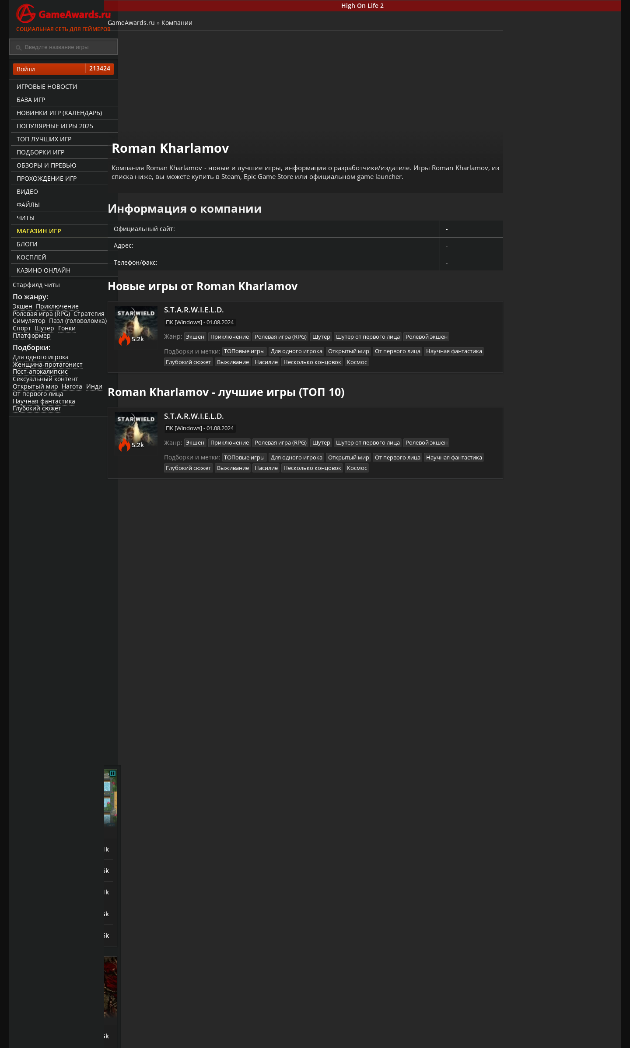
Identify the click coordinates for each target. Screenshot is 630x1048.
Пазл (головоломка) (79, 323)
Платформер (32, 337)
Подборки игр (39, 153)
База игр (29, 101)
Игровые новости (45, 88)
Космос (434, 357)
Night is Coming (524, 395)
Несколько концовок (389, 357)
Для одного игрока (41, 360)
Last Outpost (519, 440)
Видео (26, 193)
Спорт (22, 330)
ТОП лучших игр (42, 140)
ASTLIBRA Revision (528, 611)
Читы (24, 219)
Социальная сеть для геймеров (63, 16)
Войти (63, 70)
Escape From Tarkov (530, 831)
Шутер (46, 330)
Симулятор (29, 323)
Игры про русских (555, 738)
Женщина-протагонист (48, 367)
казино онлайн (42, 271)
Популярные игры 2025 (53, 127)
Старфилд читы (36, 286)
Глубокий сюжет (37, 411)
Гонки (68, 330)
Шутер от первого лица (383, 331)
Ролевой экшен (442, 331)
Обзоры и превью (45, 166)
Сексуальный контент (46, 382)
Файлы (26, 206)
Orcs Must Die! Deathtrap (539, 463)
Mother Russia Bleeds (533, 854)
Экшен (23, 308)
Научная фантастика (44, 404)
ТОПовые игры (256, 346)
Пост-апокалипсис (40, 375)
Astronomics (518, 418)
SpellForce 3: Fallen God (536, 634)
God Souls (514, 565)
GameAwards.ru (146, 24)
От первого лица (38, 397)
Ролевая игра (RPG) (41, 316)
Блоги (25, 245)
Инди (96, 390)
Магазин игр (37, 232)
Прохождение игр (45, 179)
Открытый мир (36, 390)
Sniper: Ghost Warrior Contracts (533, 783)
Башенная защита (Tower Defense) (555, 347)
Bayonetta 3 (518, 588)
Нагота (73, 390)
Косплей (30, 258)
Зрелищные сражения (555, 545)
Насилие (342, 357)
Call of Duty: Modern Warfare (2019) (531, 807)
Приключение (58, 308)
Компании (191, 24)
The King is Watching (532, 372)
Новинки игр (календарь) (58, 114)
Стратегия (90, 316)
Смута (509, 759)
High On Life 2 (370, 6)
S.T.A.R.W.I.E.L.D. (207, 302)
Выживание (308, 357)
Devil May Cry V (523, 656)
